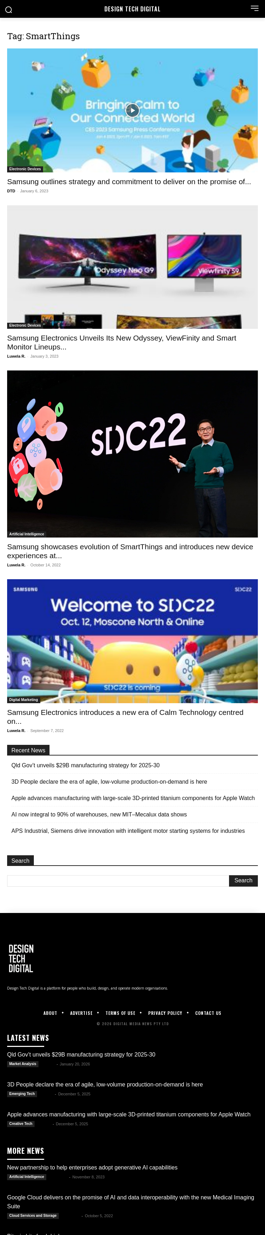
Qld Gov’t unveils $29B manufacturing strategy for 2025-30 (85, 765)
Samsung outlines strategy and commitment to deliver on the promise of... (129, 181)
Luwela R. (16, 356)
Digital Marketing (23, 700)
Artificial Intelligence (26, 534)
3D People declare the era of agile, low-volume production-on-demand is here (109, 782)
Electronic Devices (25, 169)
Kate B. (48, 1064)
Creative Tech (20, 1124)
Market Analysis (22, 1064)
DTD (11, 191)
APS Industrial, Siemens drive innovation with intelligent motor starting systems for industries (128, 831)
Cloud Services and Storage (33, 1216)
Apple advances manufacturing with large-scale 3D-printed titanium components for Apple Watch (133, 798)
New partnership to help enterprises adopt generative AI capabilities (92, 1167)
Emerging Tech (22, 1094)
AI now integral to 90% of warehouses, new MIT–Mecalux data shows (99, 814)
